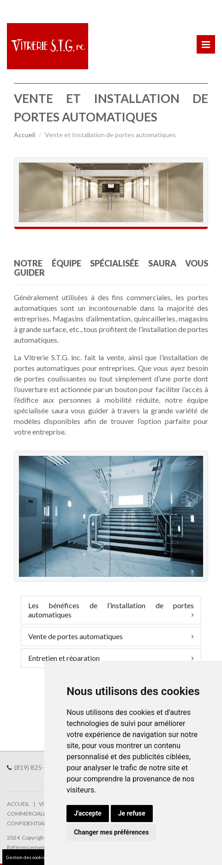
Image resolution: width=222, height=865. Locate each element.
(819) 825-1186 (40, 767)
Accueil (24, 135)
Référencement (27, 847)
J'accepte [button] (88, 813)
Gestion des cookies (27, 857)
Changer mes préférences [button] (111, 832)
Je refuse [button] (131, 813)
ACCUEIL (18, 803)
